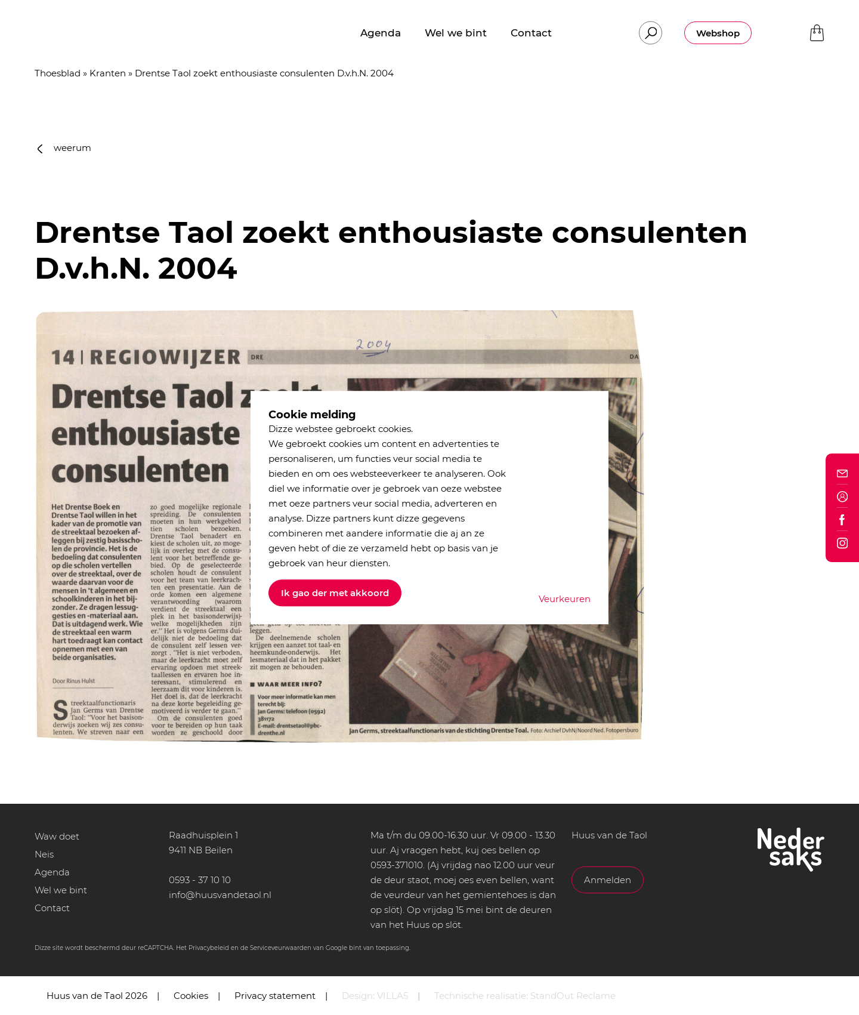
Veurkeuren (565, 598)
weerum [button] (64, 147)
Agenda (52, 872)
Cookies (191, 995)
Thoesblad (58, 73)
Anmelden (607, 880)
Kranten (107, 73)
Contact (52, 908)
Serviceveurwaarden (280, 948)
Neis (44, 854)
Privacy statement (275, 995)
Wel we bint (61, 890)
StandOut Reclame (573, 995)
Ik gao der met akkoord (335, 592)
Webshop (718, 33)
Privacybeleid (209, 948)
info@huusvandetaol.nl (220, 894)
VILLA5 (392, 995)
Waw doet (57, 836)
